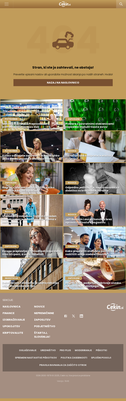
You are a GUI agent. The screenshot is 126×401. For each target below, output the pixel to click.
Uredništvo (48, 350)
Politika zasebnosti (74, 357)
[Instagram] (81, 316)
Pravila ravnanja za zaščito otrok (63, 365)
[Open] (6, 4)
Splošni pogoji (101, 357)
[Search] (121, 4)
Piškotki (101, 350)
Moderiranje (83, 350)
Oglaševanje (27, 350)
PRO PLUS (65, 350)
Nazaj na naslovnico (63, 82)
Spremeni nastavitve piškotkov (36, 357)
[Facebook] (65, 316)
